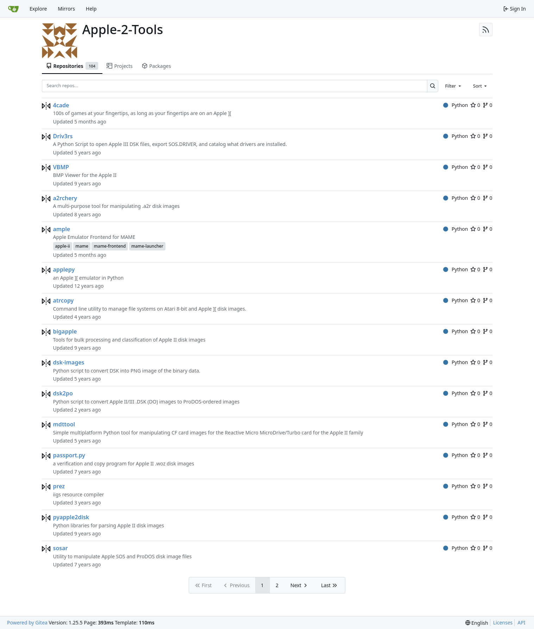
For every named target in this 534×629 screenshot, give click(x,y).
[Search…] (433, 86)
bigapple (65, 331)
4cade (61, 105)
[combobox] (453, 86)
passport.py (69, 455)
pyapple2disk (71, 517)
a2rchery (65, 198)
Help (91, 8)
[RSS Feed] (485, 29)
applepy (64, 269)
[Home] (13, 8)
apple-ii (62, 246)
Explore (38, 8)
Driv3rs (63, 136)
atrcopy (63, 300)
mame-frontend (110, 246)
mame (81, 246)
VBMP (61, 167)
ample (61, 229)
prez (59, 486)
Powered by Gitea (27, 622)
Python (455, 105)
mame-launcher (147, 246)
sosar (60, 548)
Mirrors (66, 8)
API (521, 622)
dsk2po (63, 393)
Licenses (503, 622)
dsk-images (68, 362)
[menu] (476, 623)
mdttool (64, 424)
